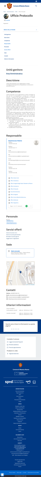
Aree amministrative (20, 391)
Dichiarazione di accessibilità (20, 465)
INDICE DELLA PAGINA (10, 30)
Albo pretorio (20, 437)
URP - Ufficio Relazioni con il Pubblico (20, 455)
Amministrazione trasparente (20, 439)
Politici (19, 398)
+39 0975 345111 (20, 450)
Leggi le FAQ (19, 461)
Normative (20, 440)
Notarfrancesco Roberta (15, 141)
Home (4, 11)
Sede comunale (15, 251)
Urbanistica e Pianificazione (20, 413)
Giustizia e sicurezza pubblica (20, 418)
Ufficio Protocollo (22, 11)
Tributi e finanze (20, 420)
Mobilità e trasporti (20, 416)
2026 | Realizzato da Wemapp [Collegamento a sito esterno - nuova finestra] (20, 476)
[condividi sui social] (6, 20)
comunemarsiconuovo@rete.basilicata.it (19, 453)
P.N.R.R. (19, 466)
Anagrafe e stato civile (20, 406)
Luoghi (19, 401)
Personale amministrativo (19, 399)
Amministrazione (10, 11)
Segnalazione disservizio (20, 463)
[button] (36, 1)
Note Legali (19, 472)
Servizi (20, 404)
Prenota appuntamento (20, 460)
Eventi (20, 431)
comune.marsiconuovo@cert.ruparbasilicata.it (20, 452)
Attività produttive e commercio (19, 411)
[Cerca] (36, 5)
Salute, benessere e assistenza (19, 423)
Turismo (20, 414)
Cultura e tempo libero (19, 408)
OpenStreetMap (32, 284)
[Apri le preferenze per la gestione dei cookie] (2, 474)
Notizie (19, 428)
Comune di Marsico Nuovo (21, 6)
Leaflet (27, 284)
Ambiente (20, 421)
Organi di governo (20, 393)
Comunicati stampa (20, 429)
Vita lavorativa (20, 409)
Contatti (20, 443)
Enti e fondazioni (19, 396)
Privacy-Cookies (12, 472)
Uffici (16, 11)
